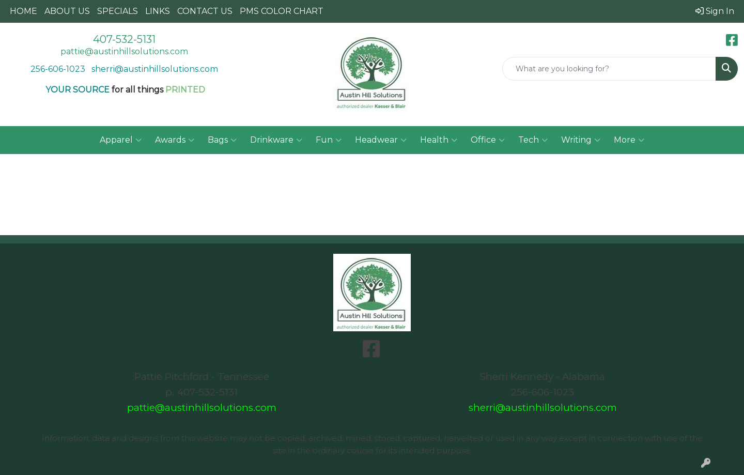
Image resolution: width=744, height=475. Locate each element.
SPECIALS (117, 11)
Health (438, 140)
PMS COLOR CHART (281, 11)
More (629, 140)
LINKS (157, 11)
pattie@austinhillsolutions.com (124, 51)
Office (488, 140)
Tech (533, 140)
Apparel (121, 140)
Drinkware (276, 140)
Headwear (381, 140)
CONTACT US (205, 11)
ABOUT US (67, 11)
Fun (329, 140)
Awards (174, 140)
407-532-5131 (124, 39)
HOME (23, 11)
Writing (580, 140)
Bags (222, 140)
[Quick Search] (609, 69)
